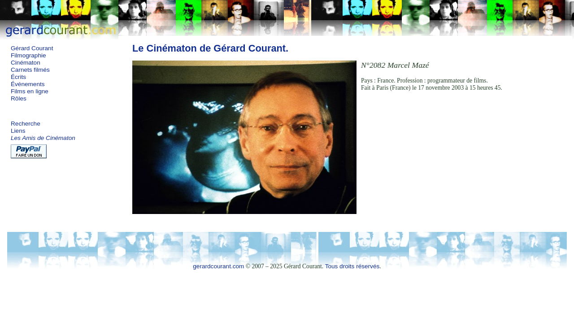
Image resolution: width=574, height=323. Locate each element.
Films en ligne (29, 91)
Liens (18, 130)
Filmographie (28, 55)
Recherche (25, 123)
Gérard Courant (32, 48)
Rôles (18, 98)
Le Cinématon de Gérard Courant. (210, 48)
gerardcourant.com (218, 266)
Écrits (18, 77)
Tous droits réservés (352, 266)
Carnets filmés (30, 69)
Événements (28, 84)
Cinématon (25, 62)
